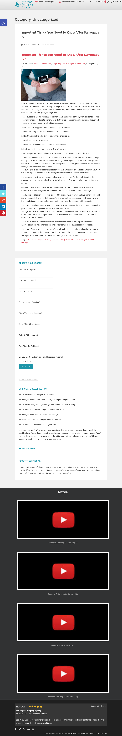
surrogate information (69, 239)
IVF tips (33, 239)
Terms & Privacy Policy (28, 379)
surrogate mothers (87, 239)
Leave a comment (47, 45)
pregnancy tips (53, 239)
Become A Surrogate (43, 2)
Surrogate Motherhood (75, 63)
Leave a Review (98, 706)
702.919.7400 (101, 733)
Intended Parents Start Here (70, 2)
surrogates (25, 242)
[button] (3, 22)
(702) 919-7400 (113, 1)
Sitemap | (92, 733)
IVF (27, 239)
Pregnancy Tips (58, 63)
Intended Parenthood (42, 63)
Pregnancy (41, 239)
